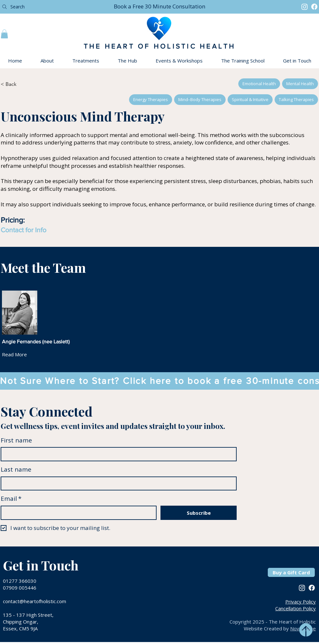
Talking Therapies (296, 99)
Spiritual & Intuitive (249, 99)
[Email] (76, 512)
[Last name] (116, 483)
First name (16, 440)
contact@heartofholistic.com (34, 601)
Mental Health (300, 83)
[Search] (53, 6)
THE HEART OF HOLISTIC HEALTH (160, 46)
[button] (159, 6)
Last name (16, 469)
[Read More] (19, 354)
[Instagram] (305, 7)
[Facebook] (314, 7)
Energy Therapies (150, 99)
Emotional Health (259, 83)
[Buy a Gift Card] (291, 572)
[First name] (116, 454)
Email (11, 498)
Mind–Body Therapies (199, 99)
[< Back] (18, 84)
